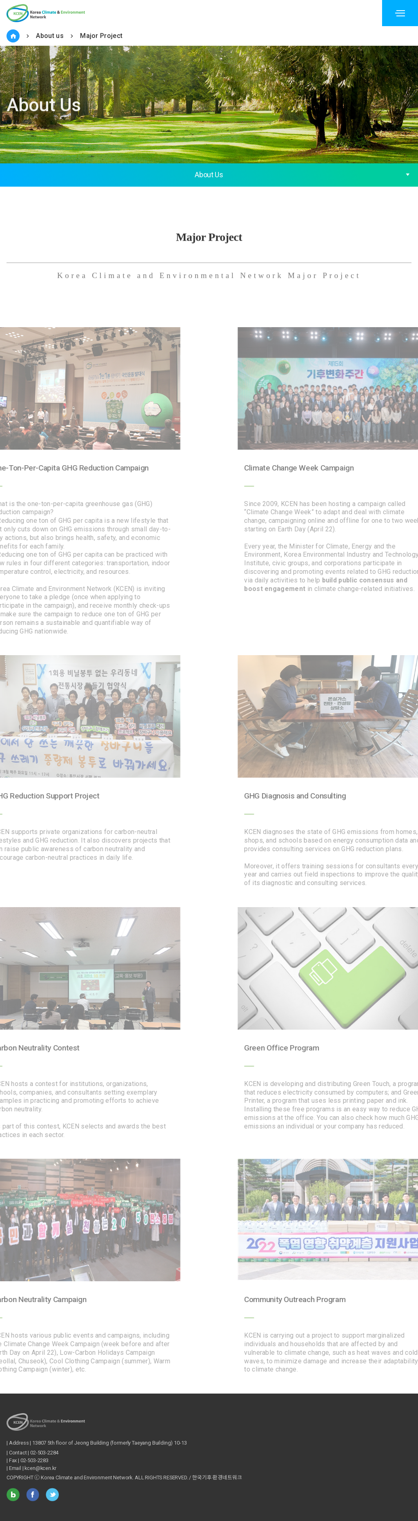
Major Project (101, 36)
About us (50, 36)
